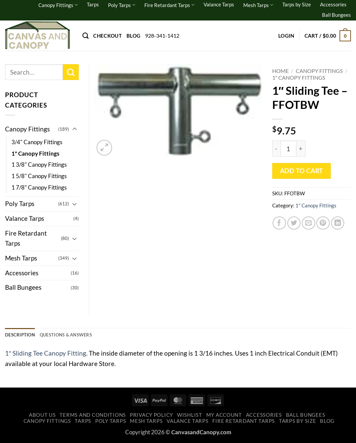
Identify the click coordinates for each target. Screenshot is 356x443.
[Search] (85, 36)
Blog (133, 36)
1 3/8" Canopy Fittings (39, 164)
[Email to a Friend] (308, 223)
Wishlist (189, 416)
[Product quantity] (288, 148)
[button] (286, 36)
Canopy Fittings (58, 5)
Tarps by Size (296, 4)
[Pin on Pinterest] (323, 223)
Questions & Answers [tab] (74, 335)
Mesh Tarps (258, 5)
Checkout (107, 36)
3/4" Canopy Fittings (36, 142)
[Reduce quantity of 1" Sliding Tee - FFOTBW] (276, 148)
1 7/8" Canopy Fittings (39, 187)
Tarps (93, 4)
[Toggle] (75, 129)
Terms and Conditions (93, 416)
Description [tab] (22, 335)
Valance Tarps (219, 4)
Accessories (333, 4)
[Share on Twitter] (294, 223)
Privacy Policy (151, 416)
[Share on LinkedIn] (338, 223)
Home (280, 71)
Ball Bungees (336, 15)
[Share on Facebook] (279, 223)
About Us (42, 416)
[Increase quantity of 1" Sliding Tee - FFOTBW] (301, 148)
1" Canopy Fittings (298, 77)
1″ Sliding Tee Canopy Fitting (45, 354)
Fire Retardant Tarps (169, 5)
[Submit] (71, 72)
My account (224, 416)
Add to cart (301, 170)
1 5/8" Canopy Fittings (39, 175)
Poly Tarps (121, 5)
